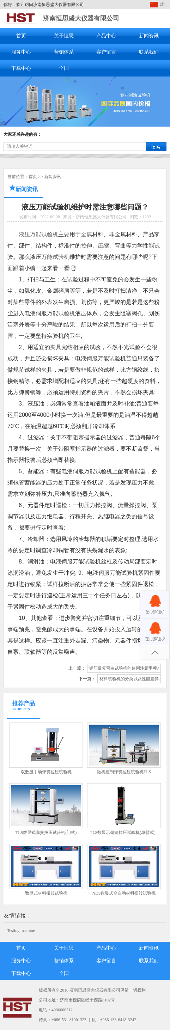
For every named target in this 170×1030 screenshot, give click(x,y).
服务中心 (21, 52)
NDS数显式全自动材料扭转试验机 (124, 893)
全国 (64, 68)
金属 (86, 234)
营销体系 (64, 52)
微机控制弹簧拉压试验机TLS (124, 771)
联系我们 (149, 52)
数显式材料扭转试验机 (46, 893)
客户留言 (106, 52)
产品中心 (106, 35)
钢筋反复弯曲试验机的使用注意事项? (124, 668)
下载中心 (21, 68)
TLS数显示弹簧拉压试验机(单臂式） (124, 832)
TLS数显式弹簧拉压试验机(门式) (46, 832)
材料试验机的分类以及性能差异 (129, 678)
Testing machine (21, 930)
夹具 (55, 347)
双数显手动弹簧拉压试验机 (46, 771)
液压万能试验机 (38, 234)
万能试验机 (55, 257)
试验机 (66, 313)
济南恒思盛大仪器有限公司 (81, 18)
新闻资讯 (149, 35)
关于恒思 (64, 35)
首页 (21, 35)
